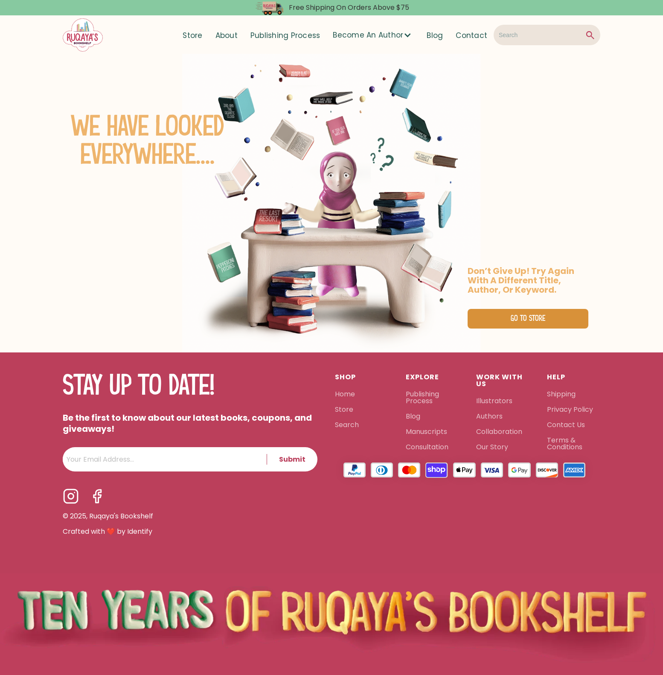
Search (347, 425)
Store (192, 35)
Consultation (427, 447)
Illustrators (494, 401)
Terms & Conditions (564, 444)
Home (345, 395)
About (226, 35)
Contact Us (566, 425)
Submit (292, 459)
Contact (471, 35)
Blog (435, 35)
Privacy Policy (571, 410)
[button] (373, 35)
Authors (489, 417)
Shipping (561, 395)
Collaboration (499, 432)
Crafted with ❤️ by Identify (107, 531)
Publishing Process (285, 35)
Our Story (492, 447)
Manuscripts (426, 432)
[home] (83, 35)
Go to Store (528, 318)
